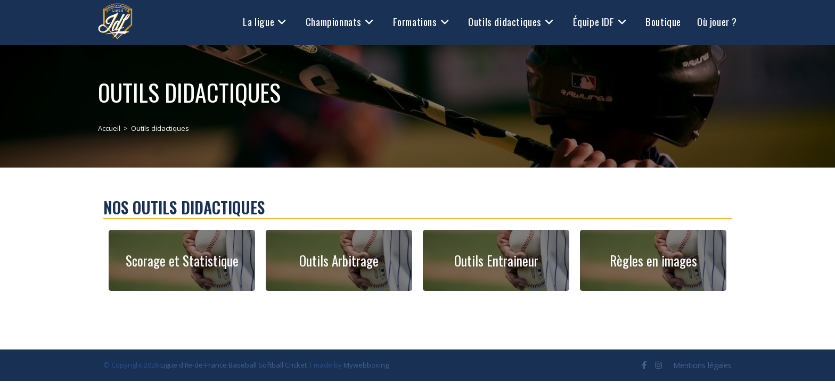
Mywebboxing (366, 365)
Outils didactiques (160, 128)
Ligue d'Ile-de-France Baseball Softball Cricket (233, 365)
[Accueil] (109, 128)
